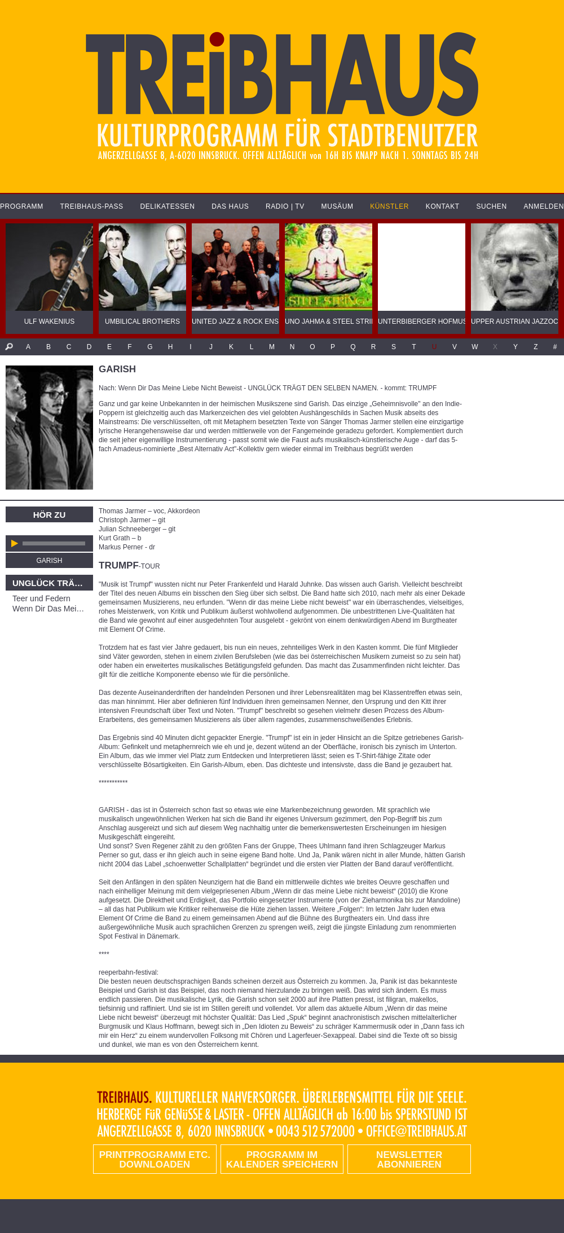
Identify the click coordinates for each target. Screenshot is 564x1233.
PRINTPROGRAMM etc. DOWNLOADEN (154, 1160)
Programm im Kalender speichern (282, 1160)
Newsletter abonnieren (409, 1160)
